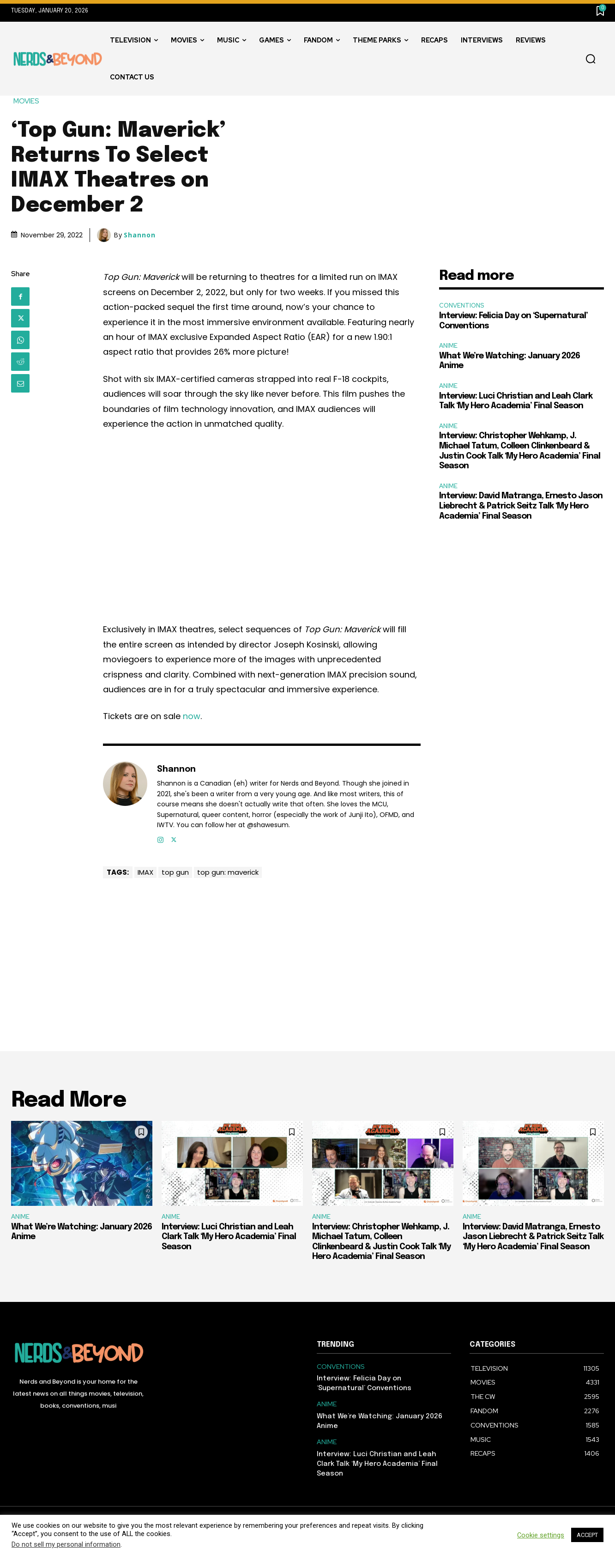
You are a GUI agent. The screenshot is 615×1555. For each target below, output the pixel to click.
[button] (590, 59)
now (191, 716)
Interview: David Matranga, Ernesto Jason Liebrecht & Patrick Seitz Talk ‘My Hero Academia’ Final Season (521, 506)
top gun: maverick (228, 872)
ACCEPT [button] (587, 1534)
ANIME (448, 346)
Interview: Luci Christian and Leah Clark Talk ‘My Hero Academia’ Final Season (229, 1237)
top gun (175, 872)
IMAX (145, 872)
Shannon (140, 235)
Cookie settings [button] (540, 1535)
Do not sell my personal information (66, 1544)
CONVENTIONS (461, 305)
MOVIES (26, 101)
